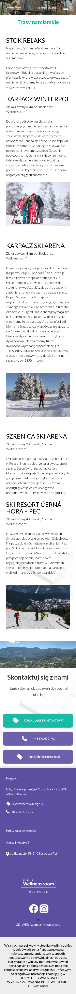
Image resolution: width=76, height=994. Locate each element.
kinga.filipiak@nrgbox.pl (38, 765)
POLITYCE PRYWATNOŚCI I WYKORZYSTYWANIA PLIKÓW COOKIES (38, 980)
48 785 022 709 (19, 812)
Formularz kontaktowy (38, 729)
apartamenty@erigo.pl (25, 803)
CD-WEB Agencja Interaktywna (38, 924)
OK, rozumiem (38, 986)
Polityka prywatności (21, 830)
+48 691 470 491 (42, 7)
